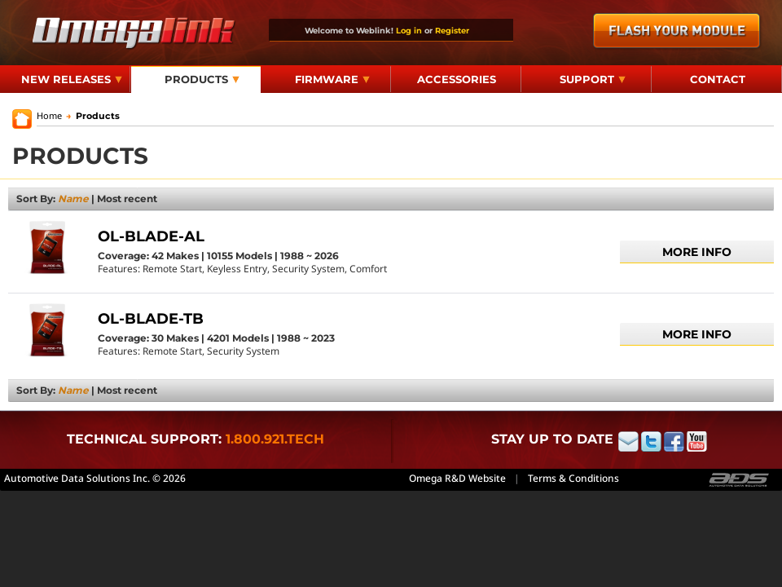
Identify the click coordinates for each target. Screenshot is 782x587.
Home (49, 115)
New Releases (71, 79)
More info (696, 252)
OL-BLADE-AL (151, 236)
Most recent (127, 198)
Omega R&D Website (457, 478)
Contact (717, 79)
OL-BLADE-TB (151, 319)
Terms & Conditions (573, 478)
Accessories (456, 79)
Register (452, 30)
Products (202, 79)
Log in (409, 30)
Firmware (332, 79)
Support (593, 79)
